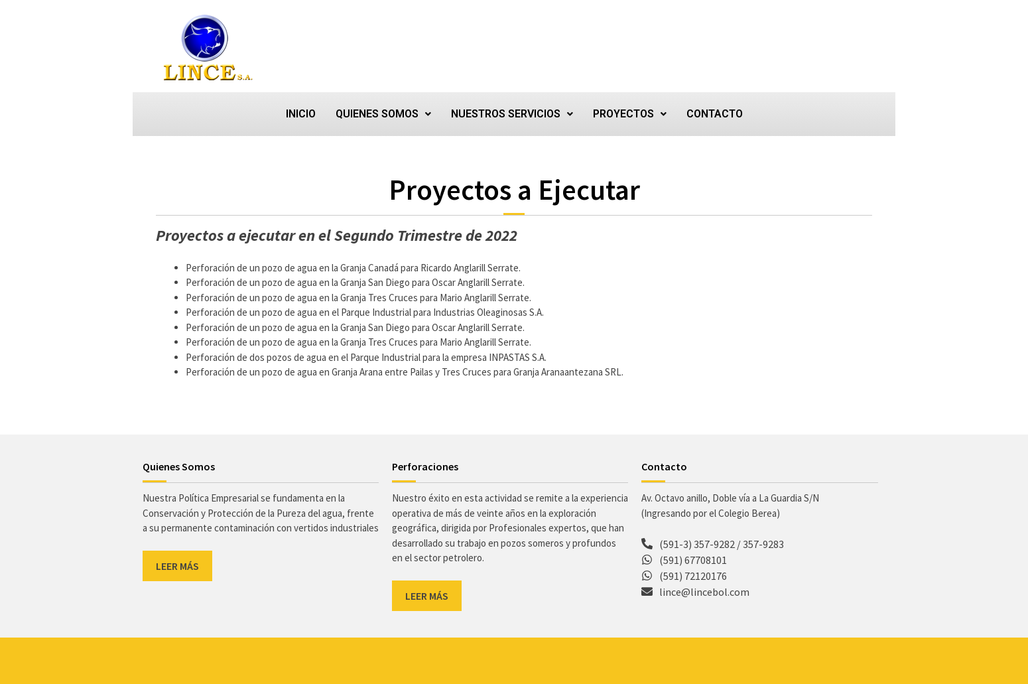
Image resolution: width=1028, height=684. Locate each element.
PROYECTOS (630, 113)
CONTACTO (714, 113)
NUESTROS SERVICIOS (512, 113)
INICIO (301, 113)
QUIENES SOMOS (383, 113)
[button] (383, 114)
